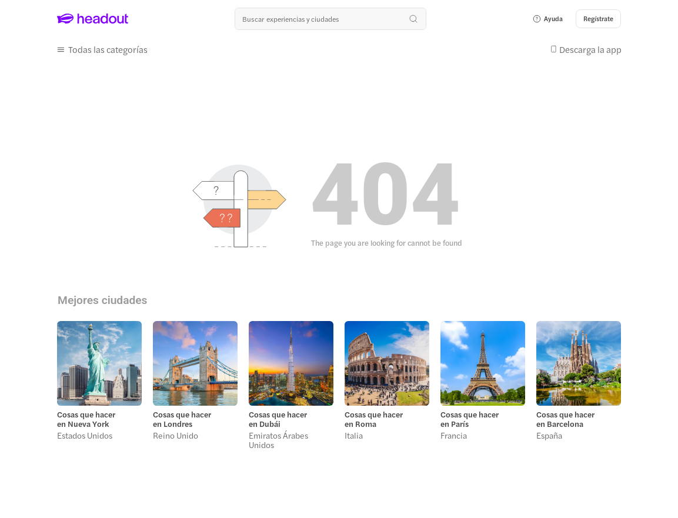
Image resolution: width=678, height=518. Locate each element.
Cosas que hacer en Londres (182, 419)
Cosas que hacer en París (469, 419)
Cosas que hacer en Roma (374, 419)
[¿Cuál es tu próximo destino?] (330, 18)
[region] (339, 388)
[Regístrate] (598, 18)
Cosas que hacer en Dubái (278, 419)
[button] (547, 18)
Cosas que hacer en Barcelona (565, 419)
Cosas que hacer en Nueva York (86, 419)
